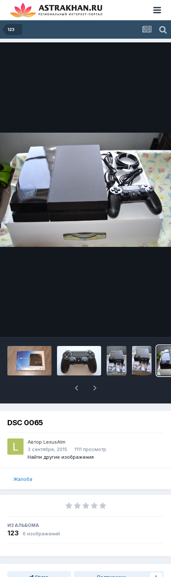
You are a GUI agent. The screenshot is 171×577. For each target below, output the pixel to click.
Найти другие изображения (61, 457)
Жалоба (22, 479)
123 (13, 533)
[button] (76, 388)
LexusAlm (54, 442)
